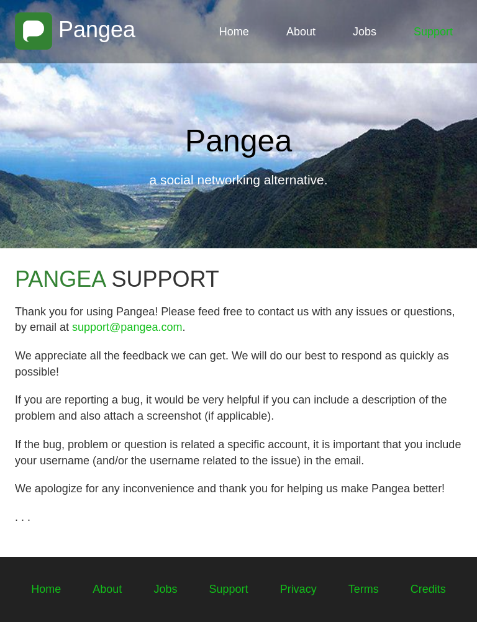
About (301, 31)
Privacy (298, 589)
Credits (428, 589)
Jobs (364, 31)
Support (433, 31)
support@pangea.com (127, 327)
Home (234, 31)
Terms (363, 589)
